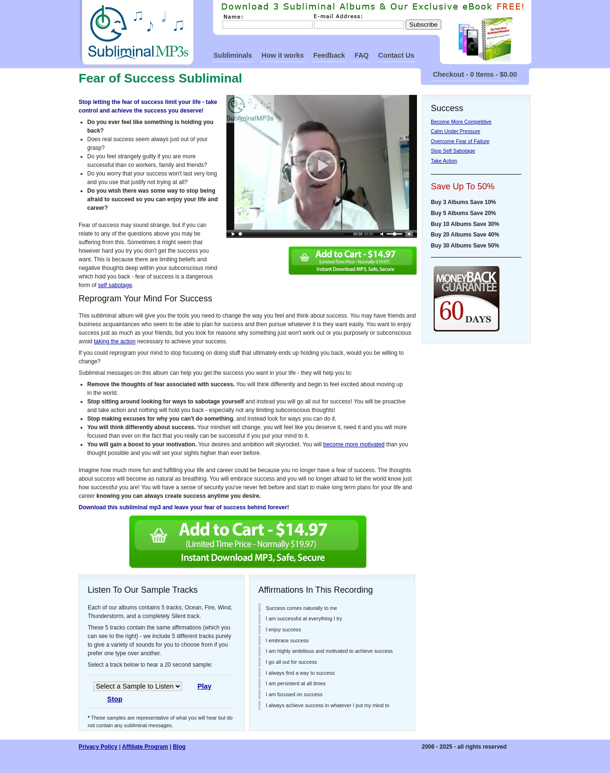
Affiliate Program (145, 746)
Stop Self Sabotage (453, 151)
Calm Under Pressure (455, 131)
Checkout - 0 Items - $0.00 (475, 74)
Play (204, 686)
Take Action (444, 161)
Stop (114, 699)
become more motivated (354, 444)
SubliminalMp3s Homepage (136, 32)
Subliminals (233, 55)
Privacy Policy (98, 746)
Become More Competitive (461, 121)
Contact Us (396, 55)
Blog (179, 746)
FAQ (362, 55)
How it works (283, 55)
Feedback (329, 55)
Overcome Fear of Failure (460, 141)
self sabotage (115, 285)
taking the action (114, 341)
